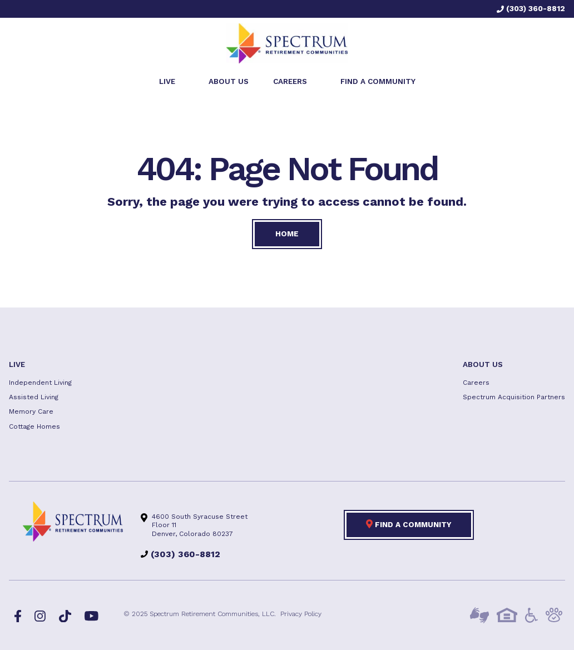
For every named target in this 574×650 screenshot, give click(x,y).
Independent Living (40, 382)
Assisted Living (33, 397)
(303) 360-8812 (531, 8)
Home (287, 233)
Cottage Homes (34, 426)
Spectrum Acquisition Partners (514, 397)
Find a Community (409, 523)
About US (483, 364)
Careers (476, 382)
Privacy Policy (300, 614)
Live (17, 364)
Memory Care (31, 411)
